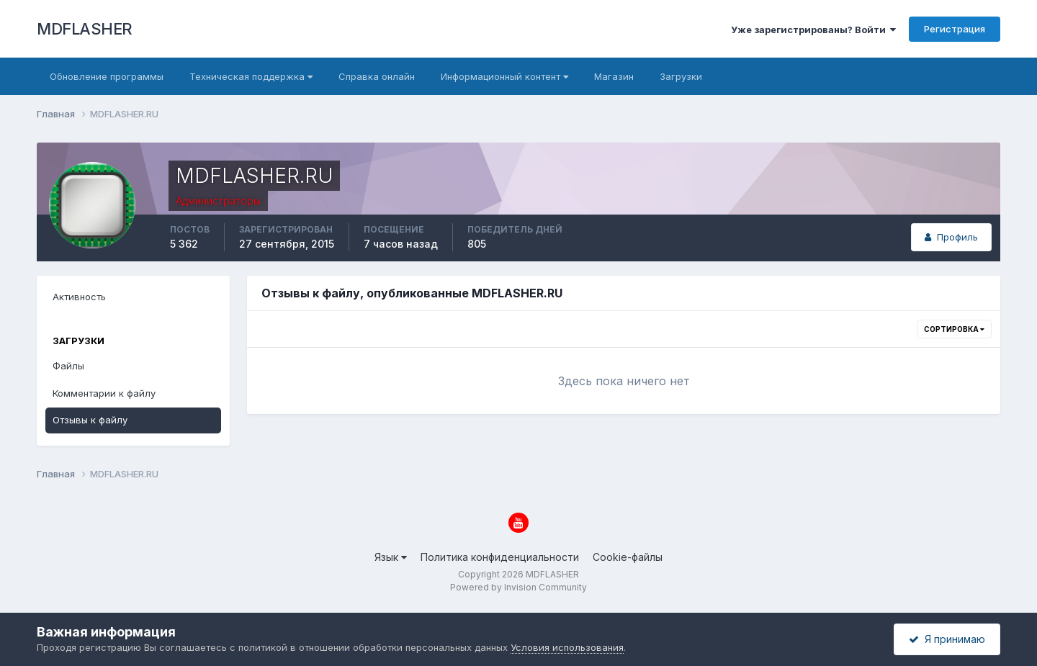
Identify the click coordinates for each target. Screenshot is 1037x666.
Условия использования (567, 647)
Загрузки (681, 76)
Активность (79, 296)
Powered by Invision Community (518, 587)
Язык (390, 557)
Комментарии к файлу (104, 393)
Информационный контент (504, 76)
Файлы (68, 366)
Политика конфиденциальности (500, 557)
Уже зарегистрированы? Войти (813, 29)
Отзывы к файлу (90, 420)
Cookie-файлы (628, 557)
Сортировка (954, 329)
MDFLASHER (85, 28)
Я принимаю (947, 639)
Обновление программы (106, 76)
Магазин (614, 76)
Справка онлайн (376, 76)
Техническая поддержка (251, 76)
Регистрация (954, 29)
